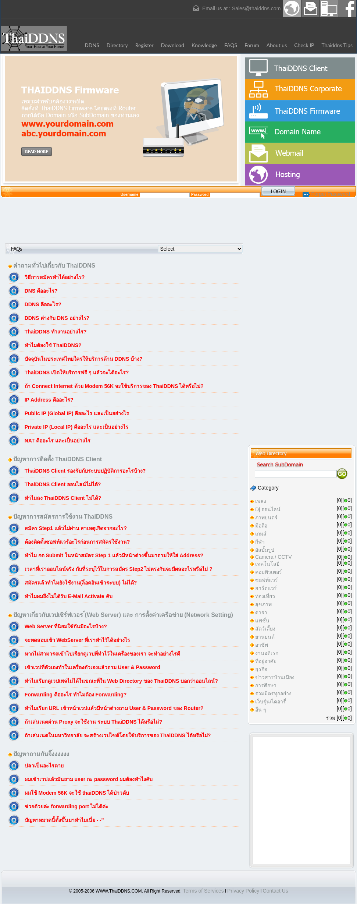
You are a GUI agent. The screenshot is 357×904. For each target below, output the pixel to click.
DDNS (92, 45)
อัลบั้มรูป (264, 550)
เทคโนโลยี (267, 564)
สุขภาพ (263, 604)
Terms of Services (203, 891)
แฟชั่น (262, 621)
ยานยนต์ (265, 637)
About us (277, 45)
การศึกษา (265, 685)
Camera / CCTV (273, 557)
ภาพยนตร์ (266, 517)
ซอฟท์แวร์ (266, 580)
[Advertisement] (179, 220)
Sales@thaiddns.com (256, 8)
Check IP (304, 45)
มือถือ (261, 526)
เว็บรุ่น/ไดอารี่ (270, 702)
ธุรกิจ (261, 669)
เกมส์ (261, 534)
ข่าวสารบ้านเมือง (274, 677)
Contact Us (275, 891)
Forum (251, 45)
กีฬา (260, 542)
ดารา (261, 612)
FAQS (230, 45)
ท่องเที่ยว (265, 596)
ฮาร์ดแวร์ (266, 588)
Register (144, 45)
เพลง (260, 501)
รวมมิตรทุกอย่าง (273, 693)
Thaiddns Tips (337, 45)
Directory (117, 45)
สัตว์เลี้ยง (265, 629)
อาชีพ (261, 645)
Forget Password (326, 194)
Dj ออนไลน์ (268, 509)
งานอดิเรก (266, 653)
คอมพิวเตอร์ (268, 572)
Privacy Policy (243, 891)
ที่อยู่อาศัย (265, 661)
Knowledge (204, 45)
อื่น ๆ (260, 710)
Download (172, 45)
